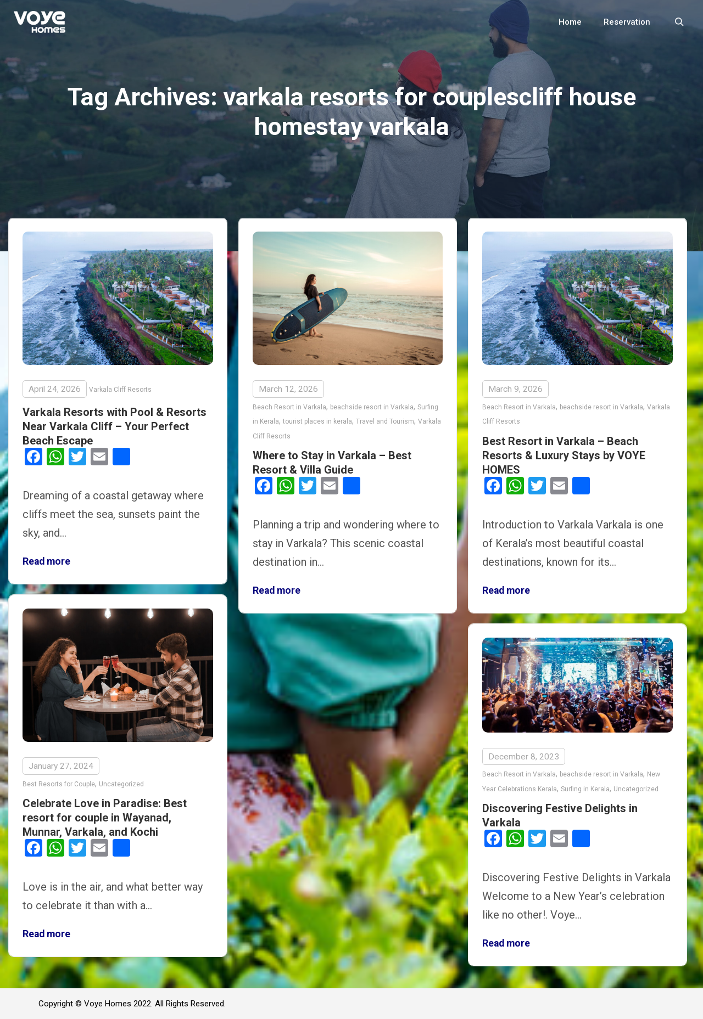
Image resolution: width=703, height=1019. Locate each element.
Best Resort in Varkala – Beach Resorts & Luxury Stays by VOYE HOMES (563, 455)
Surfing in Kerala (585, 789)
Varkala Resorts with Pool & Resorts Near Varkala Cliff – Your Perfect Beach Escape (115, 426)
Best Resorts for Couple (59, 784)
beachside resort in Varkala (372, 407)
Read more (46, 561)
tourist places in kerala (317, 421)
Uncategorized (121, 784)
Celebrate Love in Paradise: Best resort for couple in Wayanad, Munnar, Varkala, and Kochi (105, 817)
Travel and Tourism (385, 421)
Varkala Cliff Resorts (120, 389)
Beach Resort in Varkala (289, 407)
